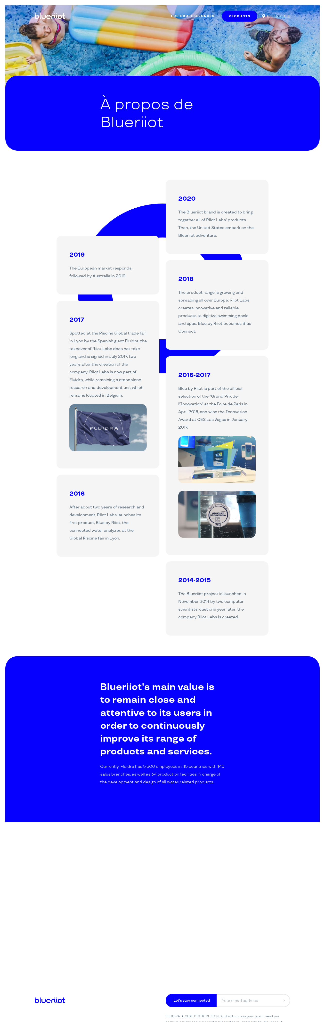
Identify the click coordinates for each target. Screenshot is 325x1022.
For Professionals (193, 16)
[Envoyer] (284, 1000)
